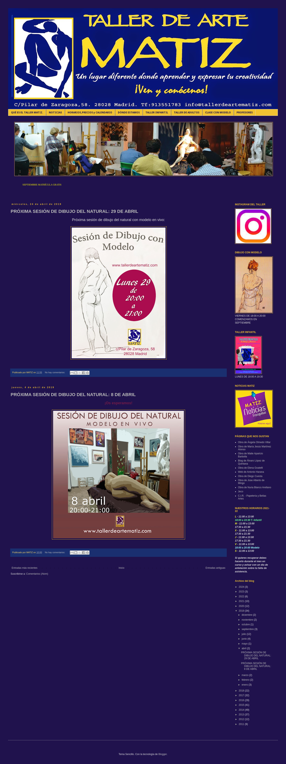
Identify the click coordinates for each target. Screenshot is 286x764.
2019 (242, 610)
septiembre (248, 629)
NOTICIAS (55, 112)
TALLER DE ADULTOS (186, 112)
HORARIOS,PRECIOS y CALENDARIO (90, 112)
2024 (242, 586)
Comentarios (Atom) (37, 573)
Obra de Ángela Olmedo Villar (254, 442)
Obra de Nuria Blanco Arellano (254, 487)
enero (245, 684)
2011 (242, 724)
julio (244, 634)
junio (245, 638)
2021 (242, 601)
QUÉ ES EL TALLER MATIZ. (27, 112)
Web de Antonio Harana (251, 471)
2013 (242, 714)
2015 (242, 705)
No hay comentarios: (55, 372)
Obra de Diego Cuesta (250, 476)
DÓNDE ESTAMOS (129, 112)
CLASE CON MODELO (218, 112)
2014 (242, 709)
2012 (242, 719)
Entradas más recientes (24, 567)
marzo (245, 675)
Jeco (240, 491)
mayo (245, 643)
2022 (242, 596)
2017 (242, 695)
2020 (242, 606)
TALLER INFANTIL (156, 112)
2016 (242, 700)
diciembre (247, 614)
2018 (242, 690)
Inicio (121, 567)
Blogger (162, 754)
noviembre (248, 619)
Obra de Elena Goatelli (250, 467)
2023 (242, 591)
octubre (246, 624)
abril (244, 648)
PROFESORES (245, 112)
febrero (246, 679)
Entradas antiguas (215, 567)
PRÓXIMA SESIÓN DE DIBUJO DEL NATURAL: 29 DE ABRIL (74, 211)
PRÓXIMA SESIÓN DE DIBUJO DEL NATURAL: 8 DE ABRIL (73, 394)
